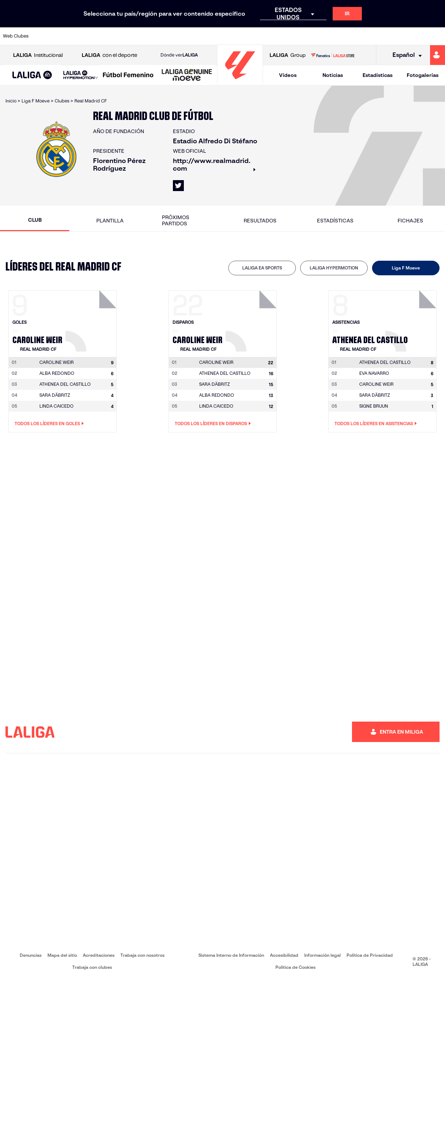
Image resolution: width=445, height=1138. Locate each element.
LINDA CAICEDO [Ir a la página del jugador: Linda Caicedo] (56, 406)
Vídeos (288, 75)
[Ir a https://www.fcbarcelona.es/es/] (147, 36)
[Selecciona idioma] (405, 55)
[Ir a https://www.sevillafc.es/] (395, 36)
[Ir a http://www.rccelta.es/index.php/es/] (250, 36)
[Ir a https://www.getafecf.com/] (167, 36)
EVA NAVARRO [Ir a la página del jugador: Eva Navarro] (374, 373)
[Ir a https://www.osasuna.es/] (85, 36)
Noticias (332, 75)
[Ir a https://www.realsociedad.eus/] (374, 36)
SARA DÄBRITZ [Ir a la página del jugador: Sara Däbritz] (54, 395)
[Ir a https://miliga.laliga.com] (437, 55)
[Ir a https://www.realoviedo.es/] (353, 36)
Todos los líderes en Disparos (213, 423)
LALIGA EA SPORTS (262, 267)
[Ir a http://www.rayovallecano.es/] (229, 36)
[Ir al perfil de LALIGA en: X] (178, 185)
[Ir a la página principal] (240, 82)
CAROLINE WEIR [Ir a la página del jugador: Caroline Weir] (376, 384)
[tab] (262, 268)
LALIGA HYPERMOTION (334, 267)
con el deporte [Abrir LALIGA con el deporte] (109, 55)
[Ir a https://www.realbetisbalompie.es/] (312, 36)
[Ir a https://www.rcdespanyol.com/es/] (271, 36)
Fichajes (410, 221)
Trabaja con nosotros (142, 955)
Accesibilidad (284, 955)
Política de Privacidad (370, 955)
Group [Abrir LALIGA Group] (288, 55)
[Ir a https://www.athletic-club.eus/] (43, 36)
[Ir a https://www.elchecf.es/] (126, 36)
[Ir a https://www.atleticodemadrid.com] (64, 36)
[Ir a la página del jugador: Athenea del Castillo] (411, 319)
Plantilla (110, 221)
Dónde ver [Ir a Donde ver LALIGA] (179, 55)
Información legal (322, 955)
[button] (32, 75)
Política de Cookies (295, 967)
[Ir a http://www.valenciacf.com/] (415, 36)
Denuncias (31, 955)
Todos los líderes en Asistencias (375, 423)
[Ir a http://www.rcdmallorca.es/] (291, 36)
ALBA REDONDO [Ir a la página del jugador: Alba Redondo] (56, 373)
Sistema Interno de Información (231, 955)
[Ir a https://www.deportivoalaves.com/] (105, 36)
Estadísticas (377, 75)
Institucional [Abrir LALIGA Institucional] (38, 55)
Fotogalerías (422, 75)
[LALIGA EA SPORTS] (32, 75)
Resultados (260, 221)
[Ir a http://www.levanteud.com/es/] (209, 36)
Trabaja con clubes (92, 967)
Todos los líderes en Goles (49, 423)
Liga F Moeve (406, 267)
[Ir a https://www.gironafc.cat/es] (188, 36)
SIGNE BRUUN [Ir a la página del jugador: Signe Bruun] (373, 406)
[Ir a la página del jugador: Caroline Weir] (91, 319)
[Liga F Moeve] (128, 75)
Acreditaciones (99, 955)
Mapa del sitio (62, 955)
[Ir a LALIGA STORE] (332, 55)
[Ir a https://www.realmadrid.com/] (333, 36)
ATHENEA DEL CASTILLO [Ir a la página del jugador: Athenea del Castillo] (65, 384)
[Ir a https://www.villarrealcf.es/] (436, 36)
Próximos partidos (175, 220)
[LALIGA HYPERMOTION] (80, 75)
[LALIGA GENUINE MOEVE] (187, 75)
